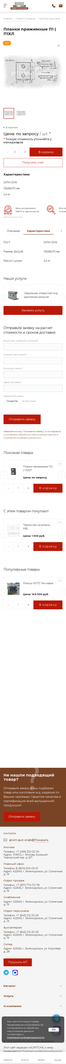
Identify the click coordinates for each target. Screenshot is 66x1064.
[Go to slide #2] (21, 113)
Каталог (10, 986)
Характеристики (38, 231)
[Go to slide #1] (9, 113)
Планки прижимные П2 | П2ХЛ (37, 468)
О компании (12, 1006)
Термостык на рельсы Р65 (36, 526)
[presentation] (61, 231)
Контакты (10, 833)
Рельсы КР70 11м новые (38, 583)
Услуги (9, 996)
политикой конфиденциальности (22, 437)
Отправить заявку (22, 419)
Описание (13, 231)
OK (54, 1029)
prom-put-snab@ (29, 840)
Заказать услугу (33, 310)
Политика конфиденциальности (41, 1051)
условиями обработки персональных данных (30, 434)
